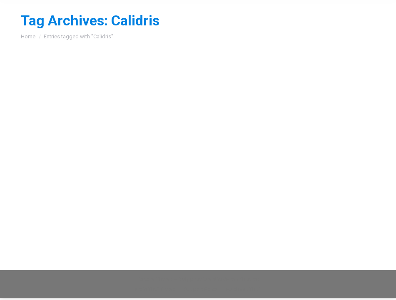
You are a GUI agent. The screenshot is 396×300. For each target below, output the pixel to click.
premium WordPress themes (224, 279)
